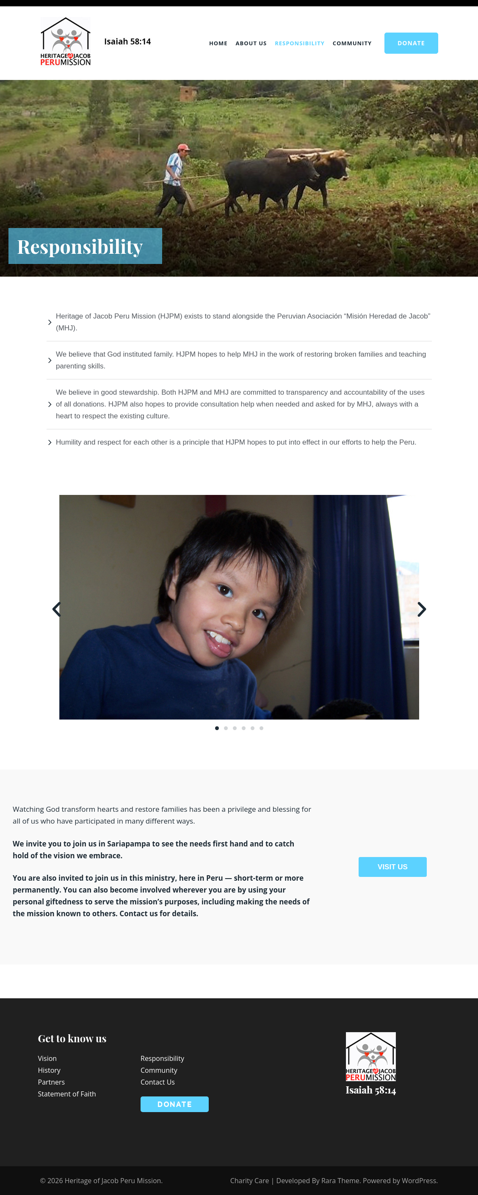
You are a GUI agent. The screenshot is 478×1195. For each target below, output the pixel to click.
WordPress (419, 1180)
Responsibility (300, 43)
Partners (51, 1082)
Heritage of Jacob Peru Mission (113, 1180)
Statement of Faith (67, 1094)
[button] (56, 609)
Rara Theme (340, 1180)
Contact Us (158, 1082)
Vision (47, 1058)
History (49, 1070)
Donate (411, 43)
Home (218, 43)
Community (352, 43)
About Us (251, 43)
